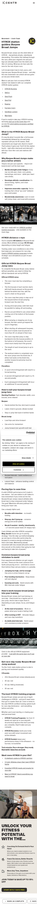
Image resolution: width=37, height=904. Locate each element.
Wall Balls (8, 116)
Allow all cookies (18, 464)
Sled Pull (8, 100)
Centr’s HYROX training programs (14, 253)
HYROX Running (11, 89)
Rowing (7, 104)
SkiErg (7, 93)
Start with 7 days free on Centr (13, 750)
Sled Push (8, 97)
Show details (26, 458)
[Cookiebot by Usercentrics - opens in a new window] (26, 433)
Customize (18, 470)
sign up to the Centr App (18, 122)
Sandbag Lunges (11, 112)
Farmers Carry (10, 108)
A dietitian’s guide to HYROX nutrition (18, 758)
